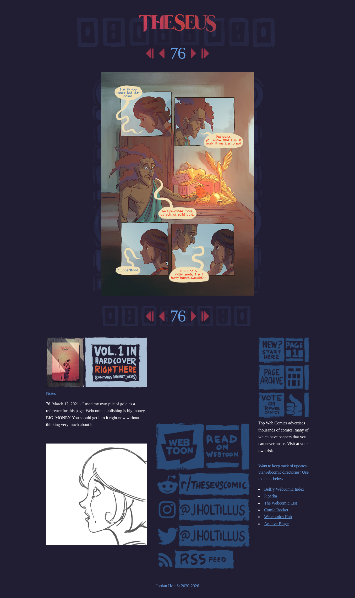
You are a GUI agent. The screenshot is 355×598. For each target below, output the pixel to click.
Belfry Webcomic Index (284, 489)
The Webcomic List (280, 503)
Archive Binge (276, 524)
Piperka (270, 496)
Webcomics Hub (278, 516)
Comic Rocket (276, 510)
